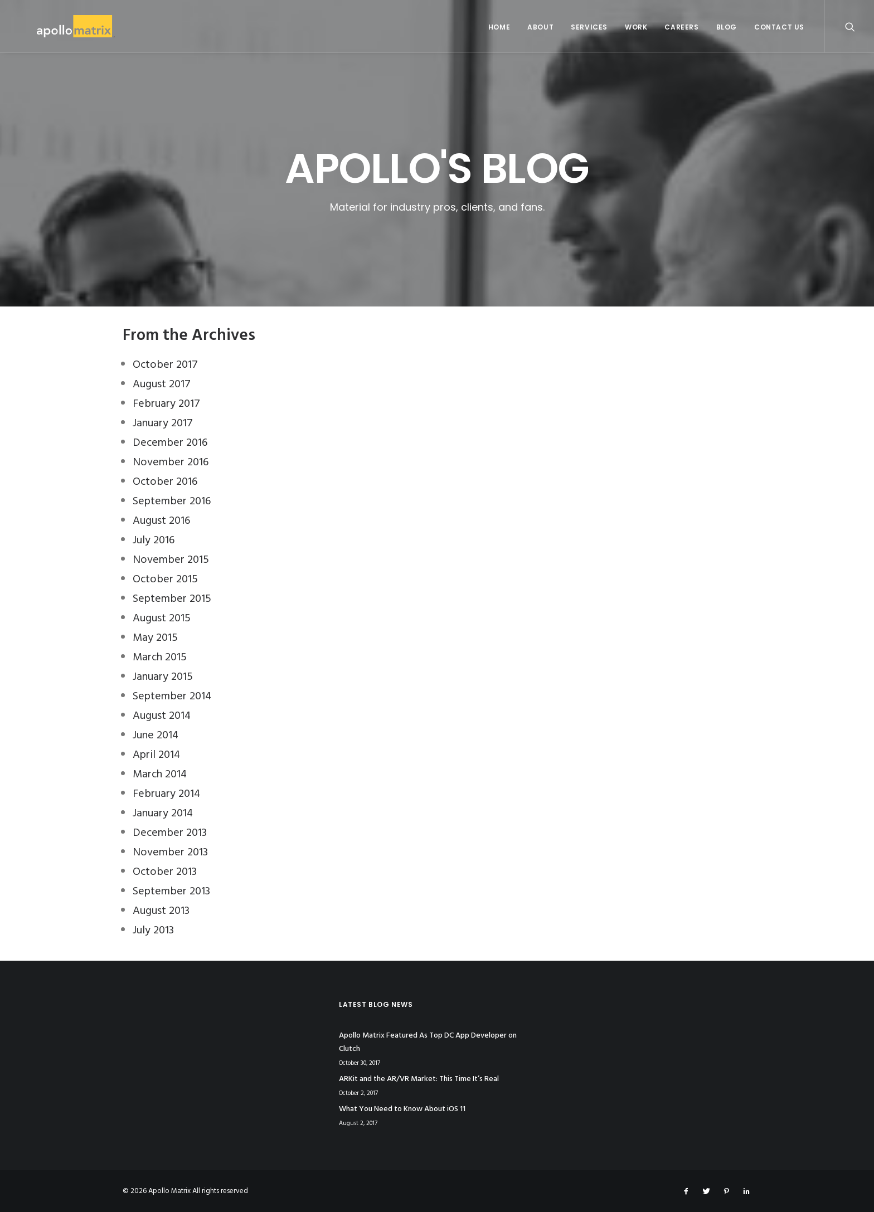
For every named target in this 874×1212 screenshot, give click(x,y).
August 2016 (161, 521)
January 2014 (163, 813)
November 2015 (171, 560)
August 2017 (162, 384)
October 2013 (165, 872)
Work (636, 27)
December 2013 (170, 833)
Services (589, 27)
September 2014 (172, 696)
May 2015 (155, 638)
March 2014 (160, 774)
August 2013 (161, 911)
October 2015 (165, 579)
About (540, 27)
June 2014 (155, 735)
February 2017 (166, 404)
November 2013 (170, 852)
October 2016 (165, 482)
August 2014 (162, 716)
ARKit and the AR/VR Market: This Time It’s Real (419, 1079)
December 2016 (170, 443)
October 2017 (165, 365)
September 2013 (171, 892)
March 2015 (160, 657)
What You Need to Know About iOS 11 (402, 1109)
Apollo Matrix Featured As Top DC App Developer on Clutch (428, 1042)
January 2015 (163, 677)
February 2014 (166, 794)
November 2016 (170, 462)
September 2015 (172, 599)
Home (499, 27)
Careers (681, 27)
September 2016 (172, 501)
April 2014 (156, 755)
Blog (726, 27)
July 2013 (153, 931)
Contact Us (779, 27)
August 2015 (162, 618)
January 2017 (163, 423)
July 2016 (153, 540)
